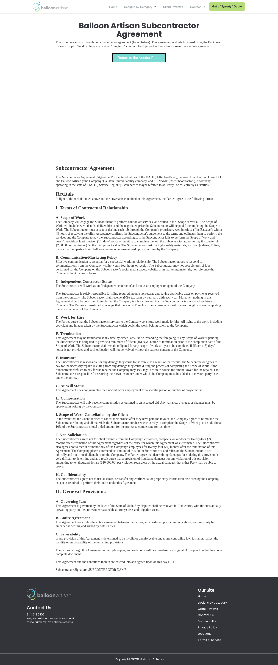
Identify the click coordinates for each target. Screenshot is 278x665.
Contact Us (197, 7)
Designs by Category (212, 603)
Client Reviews (173, 7)
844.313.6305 (36, 614)
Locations (204, 634)
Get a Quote (227, 6)
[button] (140, 6)
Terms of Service (209, 640)
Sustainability (207, 621)
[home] (50, 6)
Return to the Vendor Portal (139, 58)
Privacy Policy (207, 627)
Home (113, 7)
